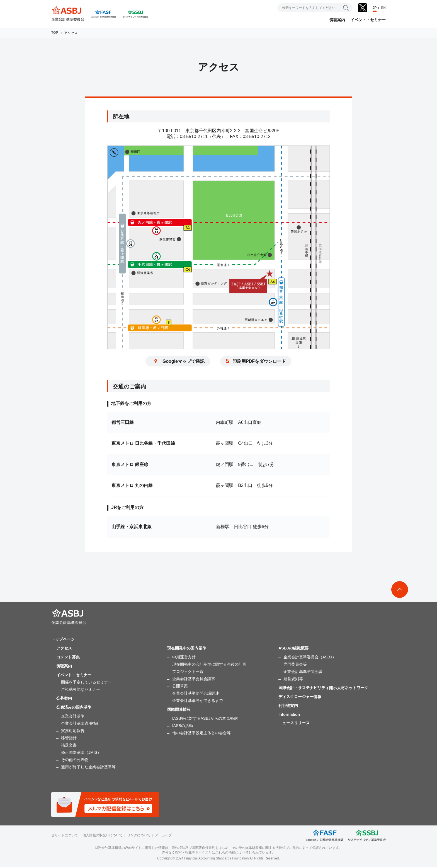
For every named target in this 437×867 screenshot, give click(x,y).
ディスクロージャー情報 (299, 696)
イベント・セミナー (368, 20)
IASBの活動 (182, 725)
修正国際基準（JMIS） (81, 752)
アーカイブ (163, 835)
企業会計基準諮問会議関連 (195, 693)
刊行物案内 (288, 705)
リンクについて (138, 835)
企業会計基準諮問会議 (302, 671)
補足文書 (69, 745)
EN (383, 7)
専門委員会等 (295, 664)
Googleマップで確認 (178, 362)
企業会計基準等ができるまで (197, 700)
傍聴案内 (337, 20)
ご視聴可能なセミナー (80, 689)
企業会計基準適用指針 (80, 723)
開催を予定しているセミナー (86, 682)
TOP (54, 33)
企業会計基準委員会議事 (193, 679)
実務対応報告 (72, 730)
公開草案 (180, 686)
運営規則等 (293, 679)
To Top (399, 589)
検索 (345, 7)
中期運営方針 (184, 657)
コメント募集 (68, 657)
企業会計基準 (72, 716)
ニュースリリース (294, 723)
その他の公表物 (74, 759)
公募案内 (64, 698)
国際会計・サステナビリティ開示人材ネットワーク (323, 687)
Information (289, 714)
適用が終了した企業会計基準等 (88, 767)
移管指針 (69, 738)
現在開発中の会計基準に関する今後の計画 (209, 664)
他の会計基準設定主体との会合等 (201, 733)
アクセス (64, 648)
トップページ (63, 639)
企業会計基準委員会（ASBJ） (309, 657)
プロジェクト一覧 (187, 671)
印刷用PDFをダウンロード (256, 362)
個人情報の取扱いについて (102, 835)
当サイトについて (64, 835)
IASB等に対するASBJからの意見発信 (205, 718)
